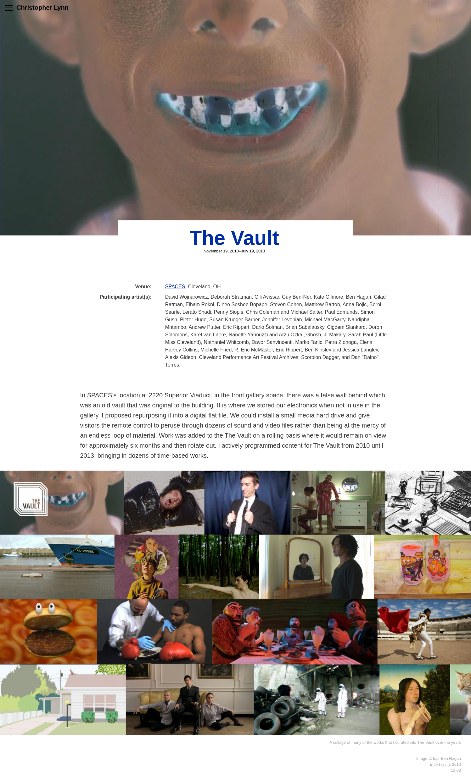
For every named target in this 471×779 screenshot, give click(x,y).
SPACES (175, 286)
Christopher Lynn (42, 7)
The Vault (234, 238)
